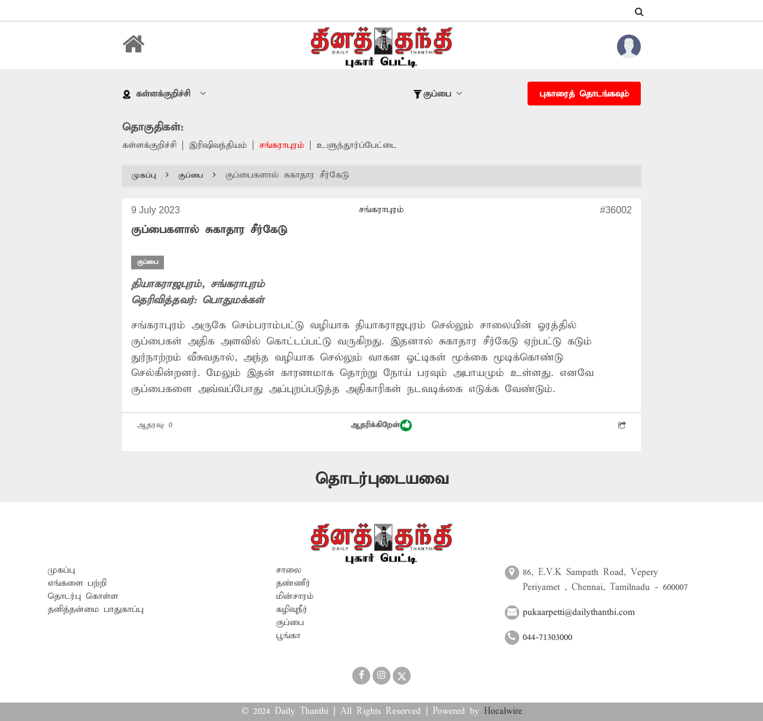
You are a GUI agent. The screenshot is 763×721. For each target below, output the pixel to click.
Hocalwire (503, 711)
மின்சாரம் (295, 596)
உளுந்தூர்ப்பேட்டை (357, 145)
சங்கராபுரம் (281, 145)
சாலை (289, 570)
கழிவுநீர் (292, 609)
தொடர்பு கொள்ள (83, 596)
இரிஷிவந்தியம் (218, 145)
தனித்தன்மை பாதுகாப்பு (96, 609)
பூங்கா (288, 636)
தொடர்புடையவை (381, 479)
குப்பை (197, 175)
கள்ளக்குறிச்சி (149, 145)
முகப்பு (150, 175)
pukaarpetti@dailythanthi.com (579, 612)
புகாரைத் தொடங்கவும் (584, 94)
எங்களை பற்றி (77, 583)
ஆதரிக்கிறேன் (381, 425)
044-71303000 (547, 637)
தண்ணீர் (293, 583)
